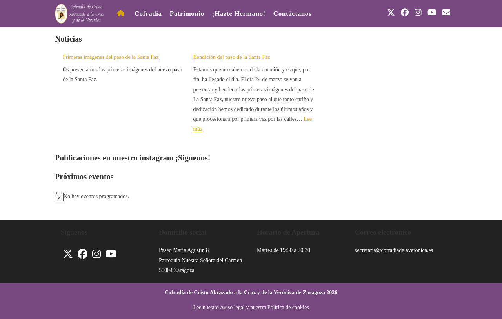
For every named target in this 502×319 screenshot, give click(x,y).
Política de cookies (288, 307)
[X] (68, 254)
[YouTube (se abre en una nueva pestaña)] (432, 12)
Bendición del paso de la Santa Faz (231, 57)
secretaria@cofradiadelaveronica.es (394, 250)
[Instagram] (96, 254)
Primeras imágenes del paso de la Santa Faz (111, 57)
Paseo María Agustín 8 (184, 250)
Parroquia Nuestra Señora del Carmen (200, 260)
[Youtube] (110, 254)
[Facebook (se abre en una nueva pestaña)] (405, 12)
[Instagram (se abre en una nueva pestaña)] (418, 12)
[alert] (251, 196)
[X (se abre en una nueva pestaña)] (391, 12)
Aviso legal (232, 307)
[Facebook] (82, 254)
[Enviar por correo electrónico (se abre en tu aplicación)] (446, 12)
